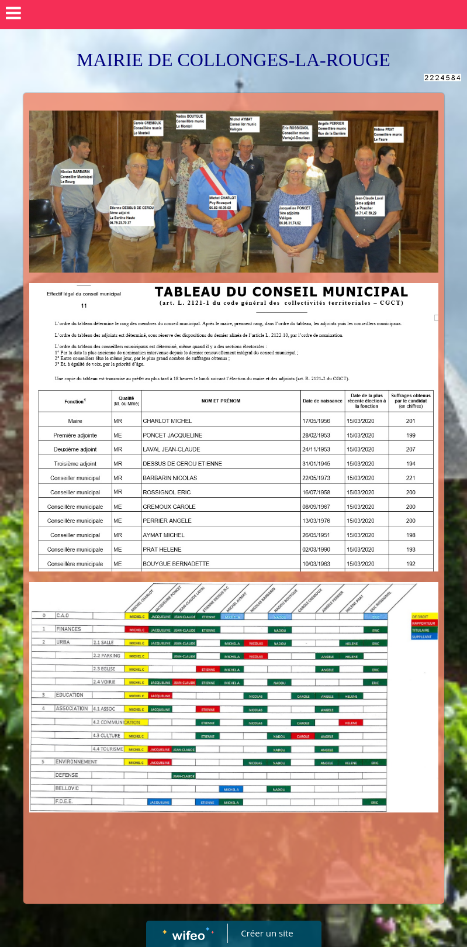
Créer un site (267, 933)
